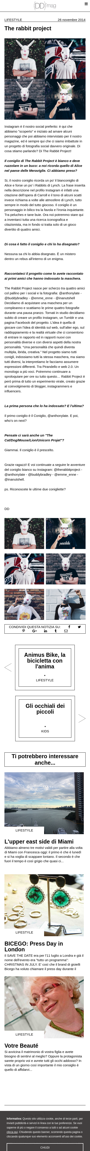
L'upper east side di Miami (39, 841)
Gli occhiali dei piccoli (45, 709)
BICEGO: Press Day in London (33, 946)
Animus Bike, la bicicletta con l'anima (44, 661)
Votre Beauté (21, 1045)
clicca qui (12, 1137)
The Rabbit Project (56, 151)
